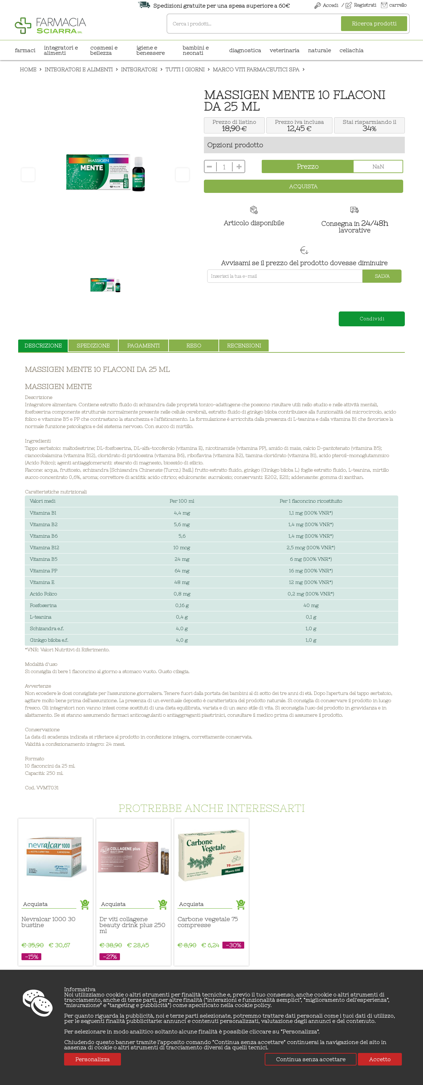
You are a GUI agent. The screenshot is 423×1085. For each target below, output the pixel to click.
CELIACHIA (351, 50)
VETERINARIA (284, 50)
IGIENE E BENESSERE (150, 50)
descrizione (43, 345)
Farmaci (25, 50)
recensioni (244, 345)
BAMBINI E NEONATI (196, 50)
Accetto (380, 1059)
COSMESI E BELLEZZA (103, 50)
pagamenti (143, 345)
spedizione (93, 345)
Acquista (303, 186)
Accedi (330, 5)
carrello (397, 5)
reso (193, 345)
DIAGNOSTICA (245, 50)
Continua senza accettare (310, 1059)
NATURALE (319, 50)
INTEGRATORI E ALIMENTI (61, 50)
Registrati (365, 5)
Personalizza (92, 1059)
